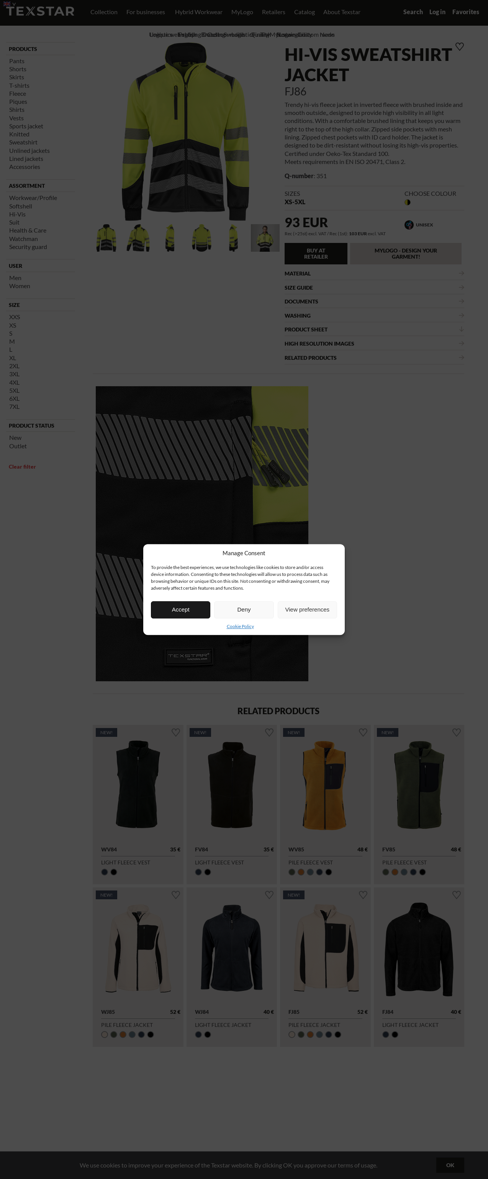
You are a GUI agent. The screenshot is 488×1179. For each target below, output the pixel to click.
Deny (244, 609)
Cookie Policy (240, 626)
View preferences (307, 609)
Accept (181, 609)
